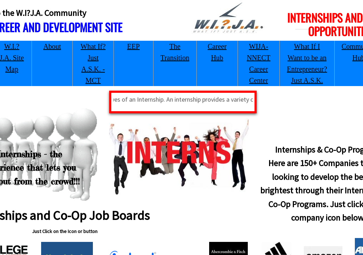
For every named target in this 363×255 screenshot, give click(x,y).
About (52, 46)
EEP (133, 46)
